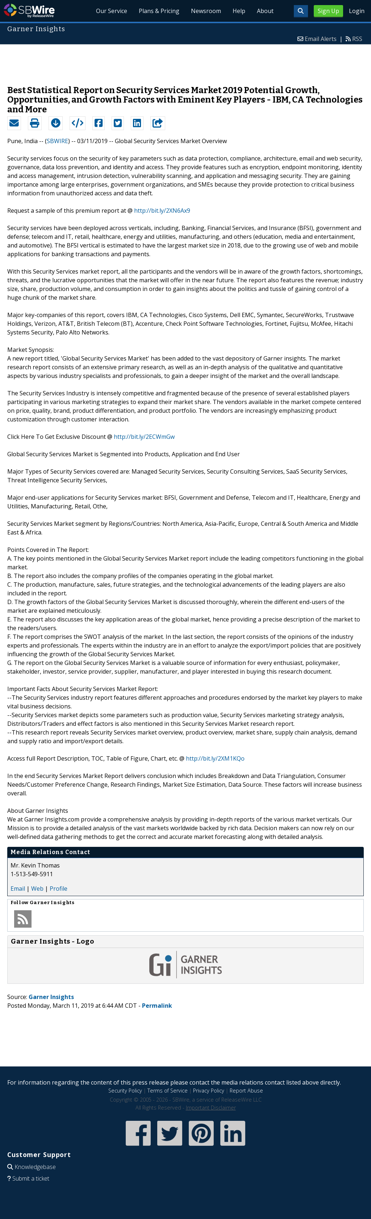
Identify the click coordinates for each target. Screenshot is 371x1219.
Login (356, 11)
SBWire (29, 11)
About (265, 11)
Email (18, 889)
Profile (58, 889)
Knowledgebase (35, 1167)
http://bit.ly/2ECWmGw (144, 437)
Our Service (111, 11)
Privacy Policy (208, 1090)
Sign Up (328, 11)
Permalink (157, 1006)
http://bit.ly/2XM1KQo (215, 758)
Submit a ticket (30, 1178)
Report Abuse (246, 1090)
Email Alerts (321, 39)
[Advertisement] (185, 61)
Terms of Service (167, 1090)
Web (37, 889)
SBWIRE (57, 141)
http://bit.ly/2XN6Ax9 (162, 211)
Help (239, 11)
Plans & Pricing (159, 11)
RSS (357, 39)
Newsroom (206, 11)
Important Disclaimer (211, 1107)
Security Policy (125, 1090)
